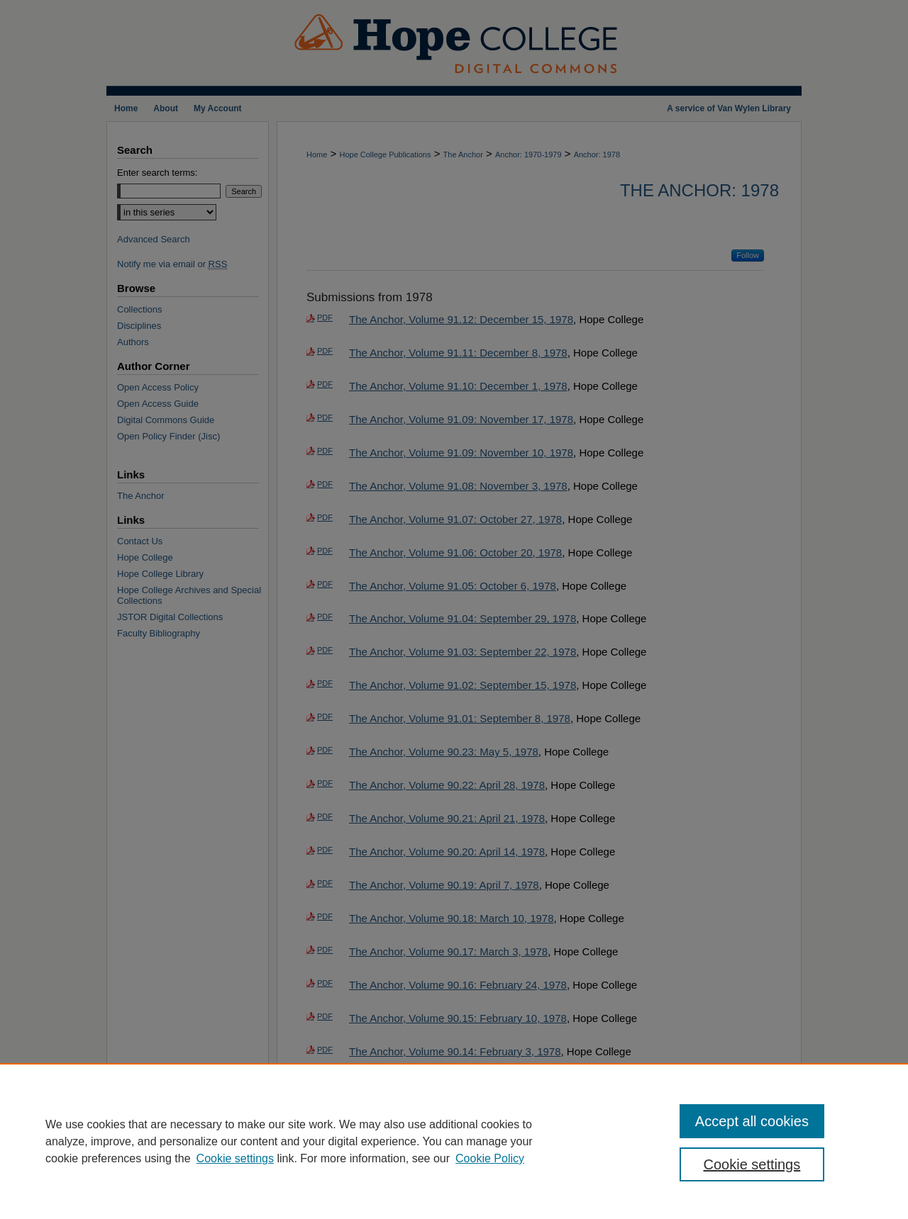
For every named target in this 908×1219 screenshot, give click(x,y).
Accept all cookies (752, 1121)
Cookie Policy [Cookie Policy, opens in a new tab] (489, 1158)
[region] (454, 1141)
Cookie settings (235, 1158)
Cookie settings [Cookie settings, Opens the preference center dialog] (752, 1164)
